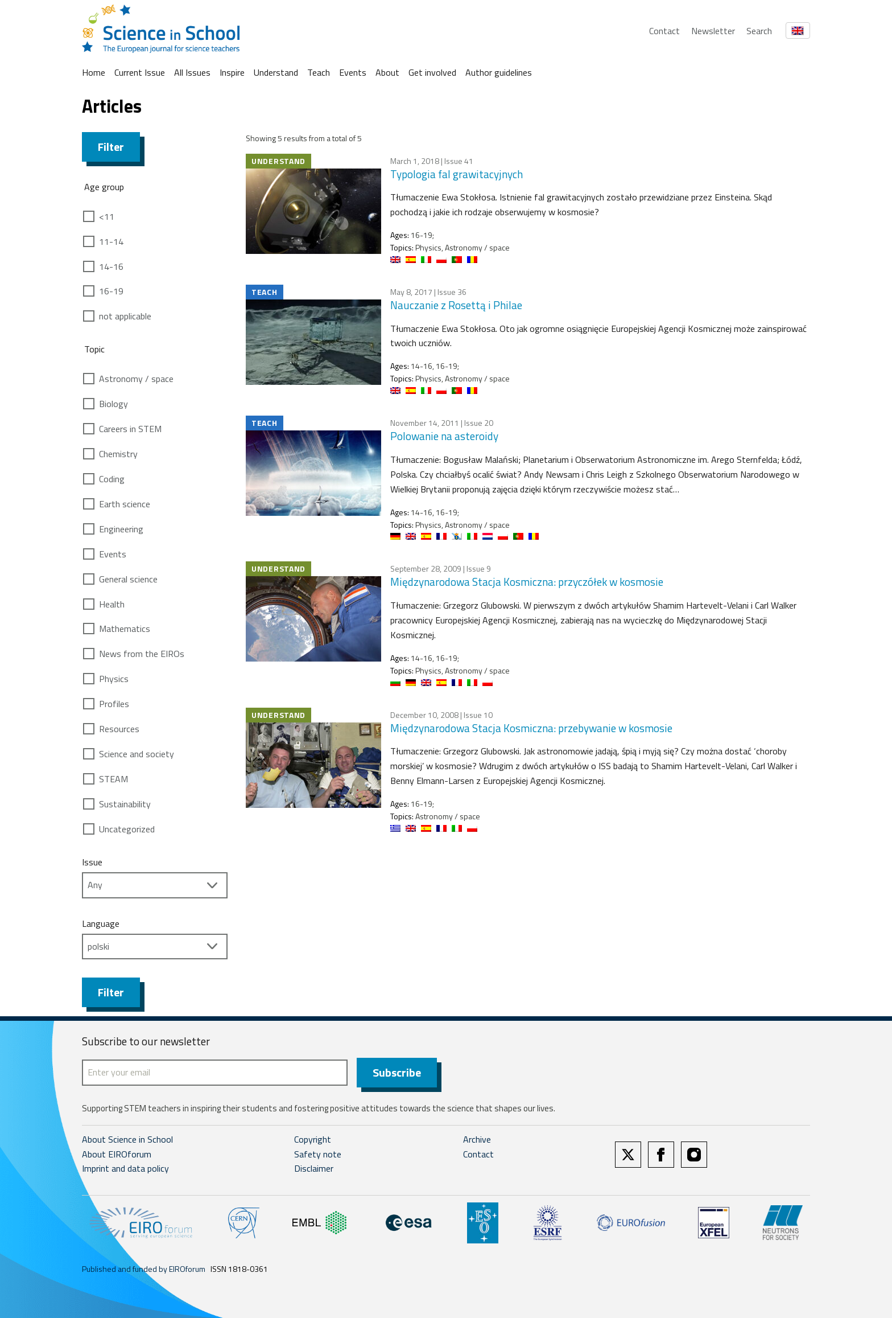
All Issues (192, 72)
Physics (114, 678)
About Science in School (127, 1139)
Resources (119, 729)
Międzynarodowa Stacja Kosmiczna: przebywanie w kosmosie (531, 728)
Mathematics (124, 628)
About (387, 72)
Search (759, 31)
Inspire (232, 72)
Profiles (114, 704)
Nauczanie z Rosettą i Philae (456, 305)
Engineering (121, 529)
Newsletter (713, 31)
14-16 (111, 266)
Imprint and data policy (125, 1168)
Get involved (432, 72)
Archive (477, 1139)
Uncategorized (127, 829)
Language (100, 923)
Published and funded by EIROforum (143, 1269)
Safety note (317, 1154)
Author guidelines (498, 72)
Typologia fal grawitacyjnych (456, 174)
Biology (113, 403)
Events (352, 72)
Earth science (124, 504)
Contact (664, 31)
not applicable (125, 316)
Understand (276, 72)
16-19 (111, 291)
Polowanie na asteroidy (444, 436)
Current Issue (139, 72)
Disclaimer (313, 1168)
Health (112, 604)
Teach (318, 72)
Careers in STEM (130, 429)
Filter (111, 146)
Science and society (136, 754)
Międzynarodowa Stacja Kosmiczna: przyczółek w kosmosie (526, 581)
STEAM (113, 779)
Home (93, 72)
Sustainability (125, 804)
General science (128, 579)
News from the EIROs (141, 653)
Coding (112, 479)
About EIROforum (116, 1154)
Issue (92, 862)
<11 (106, 216)
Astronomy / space (136, 378)
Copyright (312, 1139)
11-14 (111, 241)
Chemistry (118, 454)
